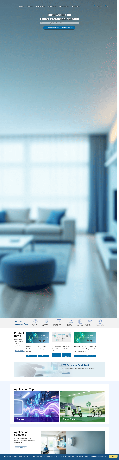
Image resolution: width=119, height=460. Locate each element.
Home (21, 6)
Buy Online (75, 6)
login (107, 6)
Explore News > (19, 210)
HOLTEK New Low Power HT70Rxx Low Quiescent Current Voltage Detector (39, 208)
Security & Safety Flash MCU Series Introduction (50, 66)
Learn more (34, 215)
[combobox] (100, 6)
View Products (46, 215)
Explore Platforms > (21, 389)
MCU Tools (52, 6)
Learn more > (66, 232)
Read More (4, 458)
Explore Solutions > (20, 306)
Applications (40, 6)
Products (30, 6)
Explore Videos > (20, 443)
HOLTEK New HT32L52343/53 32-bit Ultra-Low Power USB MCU (66, 208)
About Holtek (63, 6)
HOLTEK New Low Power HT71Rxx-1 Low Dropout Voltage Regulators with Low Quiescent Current (92, 208)
